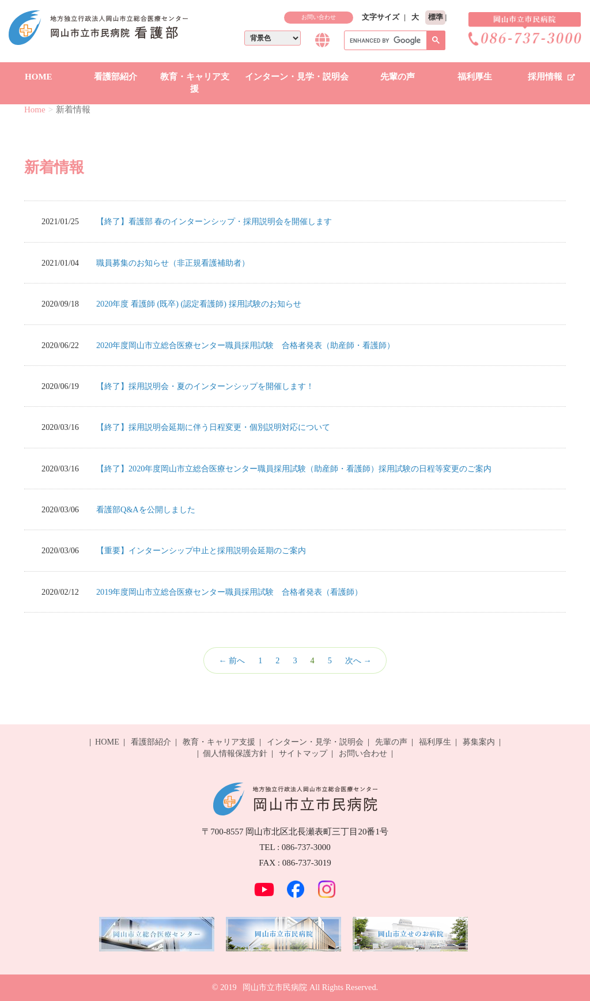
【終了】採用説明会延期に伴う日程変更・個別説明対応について (213, 427)
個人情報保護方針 (235, 753)
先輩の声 (397, 76)
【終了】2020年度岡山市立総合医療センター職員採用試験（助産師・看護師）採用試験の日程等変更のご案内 (294, 468)
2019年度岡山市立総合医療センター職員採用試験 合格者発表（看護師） (229, 591)
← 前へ (231, 660)
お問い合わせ (318, 17)
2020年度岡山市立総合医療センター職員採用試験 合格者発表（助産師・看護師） (245, 345)
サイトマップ (303, 753)
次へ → (358, 660)
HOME (38, 76)
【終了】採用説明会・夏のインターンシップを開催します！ (205, 386)
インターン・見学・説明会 (297, 76)
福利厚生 (474, 76)
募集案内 (479, 741)
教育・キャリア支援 (194, 82)
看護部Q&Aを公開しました (145, 509)
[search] (393, 40)
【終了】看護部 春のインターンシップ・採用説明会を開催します (214, 221)
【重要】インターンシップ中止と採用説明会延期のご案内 (201, 550)
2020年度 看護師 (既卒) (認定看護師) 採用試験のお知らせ (198, 303)
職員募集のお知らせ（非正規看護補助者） (172, 262)
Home (35, 109)
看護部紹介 (115, 76)
